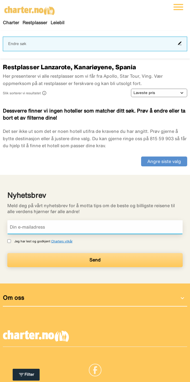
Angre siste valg (164, 161)
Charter (11, 22)
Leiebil (57, 22)
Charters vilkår (62, 241)
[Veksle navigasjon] (178, 7)
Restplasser (34, 22)
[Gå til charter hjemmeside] (29, 8)
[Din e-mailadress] (95, 227)
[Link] (95, 369)
